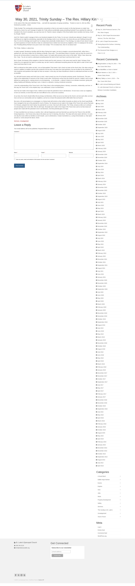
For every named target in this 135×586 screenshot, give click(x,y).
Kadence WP (41, 579)
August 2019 (101, 325)
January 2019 (102, 340)
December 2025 (102, 118)
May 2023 (101, 208)
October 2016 (102, 406)
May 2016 (101, 415)
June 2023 (101, 205)
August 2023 (101, 199)
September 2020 (103, 289)
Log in (99, 527)
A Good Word (102, 476)
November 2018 (102, 343)
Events (100, 483)
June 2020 (101, 295)
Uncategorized (24, 121)
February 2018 (102, 367)
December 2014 (102, 448)
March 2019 (101, 337)
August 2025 (101, 130)
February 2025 (102, 148)
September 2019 (103, 322)
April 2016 (101, 418)
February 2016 (102, 424)
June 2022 (101, 241)
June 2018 (101, 355)
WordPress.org (102, 536)
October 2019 (102, 319)
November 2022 (102, 226)
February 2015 (102, 442)
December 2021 (102, 259)
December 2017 (102, 373)
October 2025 (102, 124)
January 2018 (102, 370)
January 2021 (102, 277)
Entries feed (101, 530)
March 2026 (101, 109)
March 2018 (101, 364)
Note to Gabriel (112, 69)
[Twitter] (18, 575)
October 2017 (102, 379)
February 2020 (102, 307)
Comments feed (102, 533)
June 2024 (101, 169)
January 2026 (102, 115)
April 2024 (101, 175)
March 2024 (101, 178)
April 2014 (101, 466)
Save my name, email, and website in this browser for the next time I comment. (35, 159)
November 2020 (102, 283)
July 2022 (100, 238)
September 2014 (103, 457)
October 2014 (102, 454)
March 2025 (101, 145)
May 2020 (101, 298)
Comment (17, 131)
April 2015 (101, 439)
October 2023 (102, 193)
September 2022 (103, 232)
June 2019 (101, 331)
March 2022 (101, 250)
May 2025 (101, 139)
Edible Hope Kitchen (104, 479)
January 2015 (102, 445)
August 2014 (101, 460)
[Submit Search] (97, 19)
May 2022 (101, 244)
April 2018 (101, 361)
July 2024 (100, 166)
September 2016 (103, 409)
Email (43, 152)
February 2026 (102, 112)
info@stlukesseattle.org (22, 548)
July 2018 (100, 352)
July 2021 (100, 271)
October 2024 (102, 160)
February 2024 (102, 181)
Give (99, 489)
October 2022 (102, 229)
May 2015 (101, 436)
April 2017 (101, 391)
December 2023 (102, 187)
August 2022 (101, 235)
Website (71, 152)
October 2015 (102, 430)
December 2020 (102, 280)
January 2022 (102, 256)
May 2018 (101, 358)
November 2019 (102, 316)
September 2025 (103, 127)
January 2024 (102, 184)
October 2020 (102, 286)
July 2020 (100, 292)
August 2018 (101, 349)
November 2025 (102, 121)
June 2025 (101, 136)
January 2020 (102, 310)
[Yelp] (24, 575)
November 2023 (102, 190)
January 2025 (102, 151)
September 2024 (103, 163)
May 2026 (101, 103)
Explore (100, 486)
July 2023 (100, 202)
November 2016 (102, 403)
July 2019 (100, 328)
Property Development (104, 500)
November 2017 (102, 376)
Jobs (99, 493)
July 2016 (100, 412)
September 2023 (103, 196)
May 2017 (101, 388)
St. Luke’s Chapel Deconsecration (108, 41)
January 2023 (102, 220)
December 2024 (102, 154)
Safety (100, 503)
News (99, 496)
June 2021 (101, 274)
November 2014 (102, 451)
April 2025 (101, 142)
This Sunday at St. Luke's (105, 510)
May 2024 (101, 172)
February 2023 (102, 217)
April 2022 (101, 247)
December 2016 (102, 400)
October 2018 (102, 346)
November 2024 (102, 157)
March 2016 (101, 421)
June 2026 (101, 100)
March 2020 (101, 304)
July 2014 (100, 463)
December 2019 (102, 313)
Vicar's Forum (102, 516)
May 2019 (101, 334)
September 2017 (103, 382)
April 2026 (101, 106)
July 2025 (100, 133)
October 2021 (102, 262)
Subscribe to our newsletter (61, 548)
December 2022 (102, 223)
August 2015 (101, 433)
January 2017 (102, 397)
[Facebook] (15, 575)
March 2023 (101, 214)
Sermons (16, 121)
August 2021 (101, 268)
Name (16, 152)
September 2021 (103, 265)
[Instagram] (21, 575)
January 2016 (102, 427)
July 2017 (100, 385)
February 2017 (102, 394)
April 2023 (101, 211)
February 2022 (102, 253)
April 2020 (101, 301)
